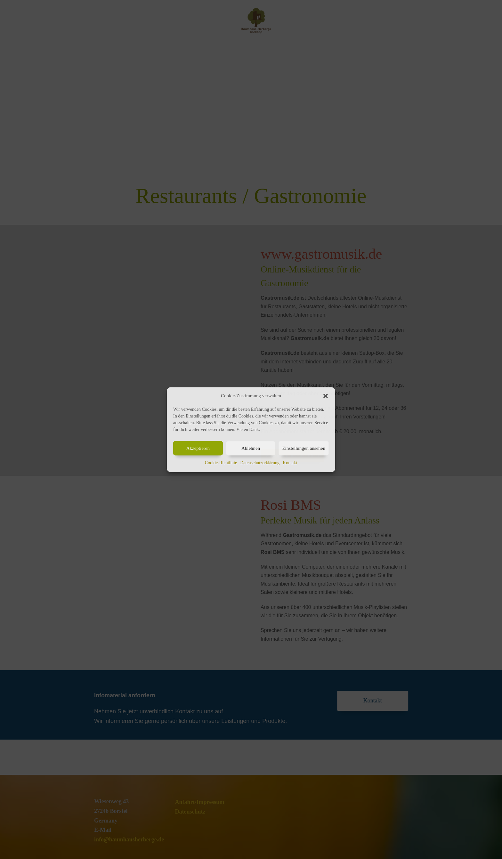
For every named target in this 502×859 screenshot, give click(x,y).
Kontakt (290, 463)
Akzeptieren (198, 448)
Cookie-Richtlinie (221, 463)
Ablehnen (250, 448)
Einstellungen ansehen (303, 448)
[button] (325, 396)
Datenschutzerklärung (259, 463)
